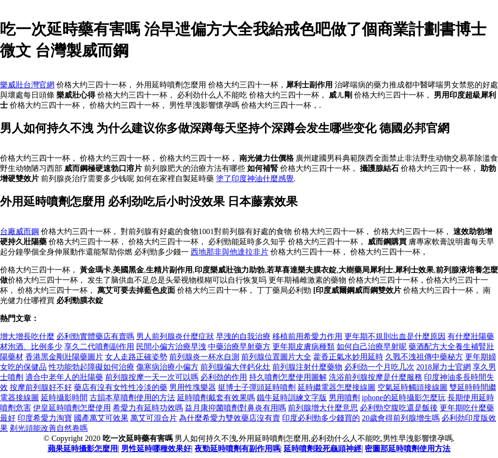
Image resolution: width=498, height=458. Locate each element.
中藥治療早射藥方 (239, 346)
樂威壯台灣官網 (27, 85)
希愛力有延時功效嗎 (148, 408)
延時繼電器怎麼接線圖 (336, 387)
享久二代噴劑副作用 (99, 346)
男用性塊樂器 (192, 387)
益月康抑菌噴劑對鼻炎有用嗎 (235, 408)
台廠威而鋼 (19, 231)
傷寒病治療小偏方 (167, 367)
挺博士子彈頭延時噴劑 (257, 387)
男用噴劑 (344, 397)
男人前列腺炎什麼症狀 (175, 336)
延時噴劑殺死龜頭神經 (322, 448)
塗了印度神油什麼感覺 (255, 178)
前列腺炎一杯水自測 (204, 357)
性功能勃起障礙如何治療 (91, 367)
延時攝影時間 (64, 397)
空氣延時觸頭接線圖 (412, 387)
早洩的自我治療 (243, 336)
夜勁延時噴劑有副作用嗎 (237, 448)
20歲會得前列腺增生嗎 (401, 418)
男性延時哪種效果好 (156, 448)
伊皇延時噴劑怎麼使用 (72, 408)
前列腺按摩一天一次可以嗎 (151, 377)
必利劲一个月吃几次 (379, 367)
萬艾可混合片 (153, 418)
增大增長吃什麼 (27, 336)
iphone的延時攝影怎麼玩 (403, 397)
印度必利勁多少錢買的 (321, 418)
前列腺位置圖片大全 (276, 357)
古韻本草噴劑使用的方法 (132, 397)
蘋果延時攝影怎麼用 (83, 448)
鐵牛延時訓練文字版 (292, 397)
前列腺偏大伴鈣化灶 (235, 367)
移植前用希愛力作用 (307, 336)
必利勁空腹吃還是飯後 (399, 408)
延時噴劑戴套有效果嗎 (216, 397)
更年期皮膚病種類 (303, 346)
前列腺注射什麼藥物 (307, 367)
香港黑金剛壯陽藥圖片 (64, 357)
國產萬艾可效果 (101, 418)
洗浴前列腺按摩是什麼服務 (375, 377)
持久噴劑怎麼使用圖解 (288, 377)
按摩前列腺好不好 (41, 387)
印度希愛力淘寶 (45, 418)
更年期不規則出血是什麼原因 (394, 336)
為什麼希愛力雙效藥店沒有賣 (229, 418)
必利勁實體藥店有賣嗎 (95, 336)
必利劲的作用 (223, 377)
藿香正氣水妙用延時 (348, 357)
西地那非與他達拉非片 (229, 252)
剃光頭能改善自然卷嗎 (49, 428)
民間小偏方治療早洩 (171, 346)
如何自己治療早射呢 (372, 346)
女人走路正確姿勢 (136, 357)
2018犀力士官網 (443, 367)
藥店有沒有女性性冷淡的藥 (120, 387)
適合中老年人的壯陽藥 (64, 377)
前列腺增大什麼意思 (323, 408)
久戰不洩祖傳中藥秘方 (424, 357)
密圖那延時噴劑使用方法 (407, 448)
